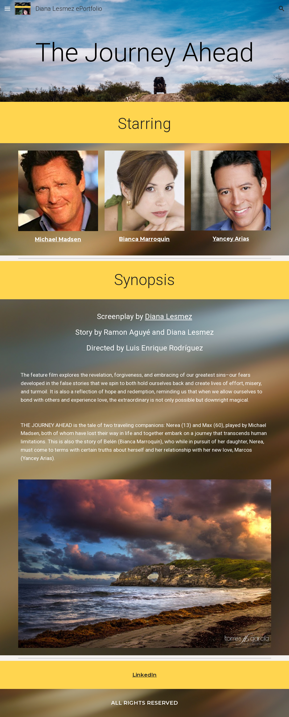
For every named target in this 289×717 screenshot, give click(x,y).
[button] (7, 8)
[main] (144, 52)
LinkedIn (144, 674)
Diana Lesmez (168, 316)
